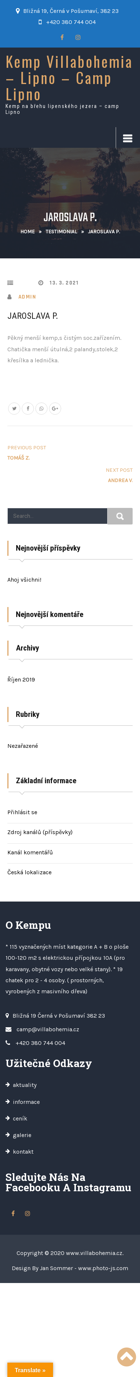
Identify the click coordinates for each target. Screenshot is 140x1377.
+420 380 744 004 (71, 21)
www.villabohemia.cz (94, 1252)
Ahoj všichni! (24, 579)
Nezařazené (22, 745)
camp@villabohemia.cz (48, 1029)
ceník (20, 1118)
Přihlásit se (22, 812)
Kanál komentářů (30, 852)
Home (27, 232)
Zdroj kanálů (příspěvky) (40, 832)
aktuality (24, 1084)
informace (26, 1101)
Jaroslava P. (32, 316)
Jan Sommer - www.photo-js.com (84, 1268)
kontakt (23, 1151)
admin (27, 296)
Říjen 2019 (21, 679)
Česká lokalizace (29, 872)
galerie (22, 1135)
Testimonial (61, 232)
